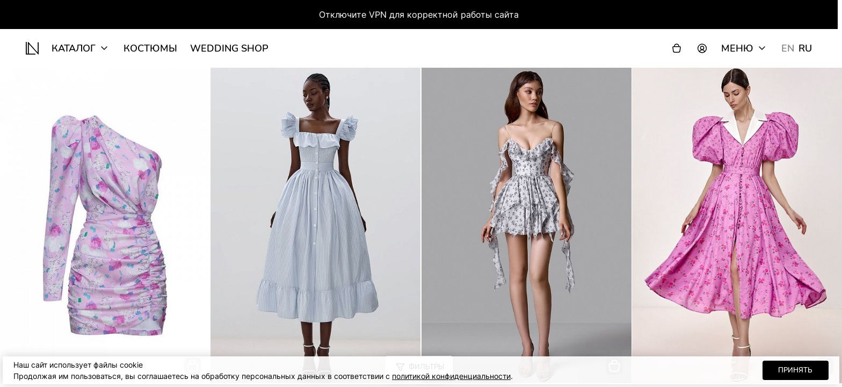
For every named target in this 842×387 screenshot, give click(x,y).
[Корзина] (676, 48)
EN (787, 48)
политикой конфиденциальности (451, 376)
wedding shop (229, 48)
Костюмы (150, 48)
